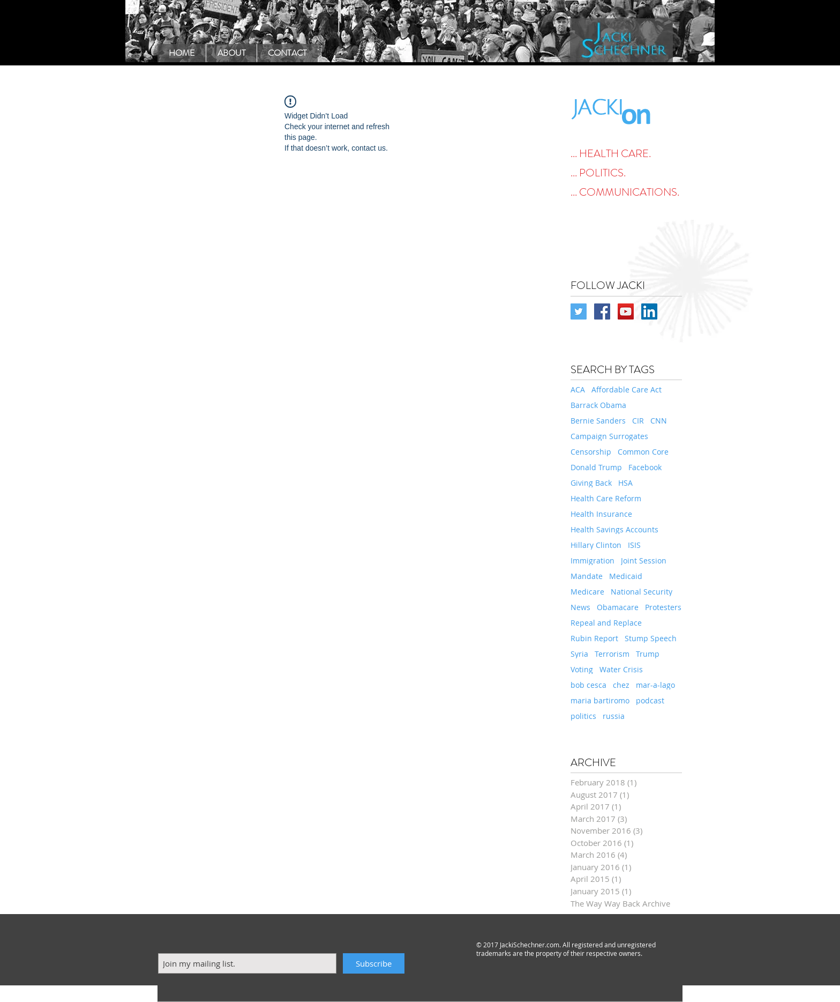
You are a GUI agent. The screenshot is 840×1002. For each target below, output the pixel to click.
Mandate (587, 576)
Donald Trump (596, 467)
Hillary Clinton (596, 545)
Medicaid (625, 576)
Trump (647, 653)
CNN (658, 420)
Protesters (663, 607)
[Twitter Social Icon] (579, 311)
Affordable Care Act (626, 389)
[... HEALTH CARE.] (626, 153)
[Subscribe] (373, 963)
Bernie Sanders (598, 420)
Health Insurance (601, 513)
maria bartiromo (600, 700)
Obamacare (618, 607)
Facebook (645, 467)
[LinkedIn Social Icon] (649, 311)
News (580, 607)
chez (621, 684)
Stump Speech (651, 638)
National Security (641, 591)
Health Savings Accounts (614, 529)
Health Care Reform (606, 498)
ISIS (634, 545)
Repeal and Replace (606, 622)
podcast (650, 700)
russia (614, 716)
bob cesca (588, 684)
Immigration (592, 560)
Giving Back (591, 482)
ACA (578, 389)
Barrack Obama (598, 405)
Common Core (643, 451)
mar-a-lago (655, 684)
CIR (638, 420)
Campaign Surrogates (609, 436)
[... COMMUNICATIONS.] (626, 192)
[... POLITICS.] (626, 173)
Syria (579, 653)
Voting (582, 669)
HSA (625, 482)
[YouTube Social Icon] (626, 311)
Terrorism (612, 653)
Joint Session (643, 560)
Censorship (591, 451)
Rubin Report (594, 638)
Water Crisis (621, 669)
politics (583, 716)
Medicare (587, 591)
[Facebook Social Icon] (602, 311)
